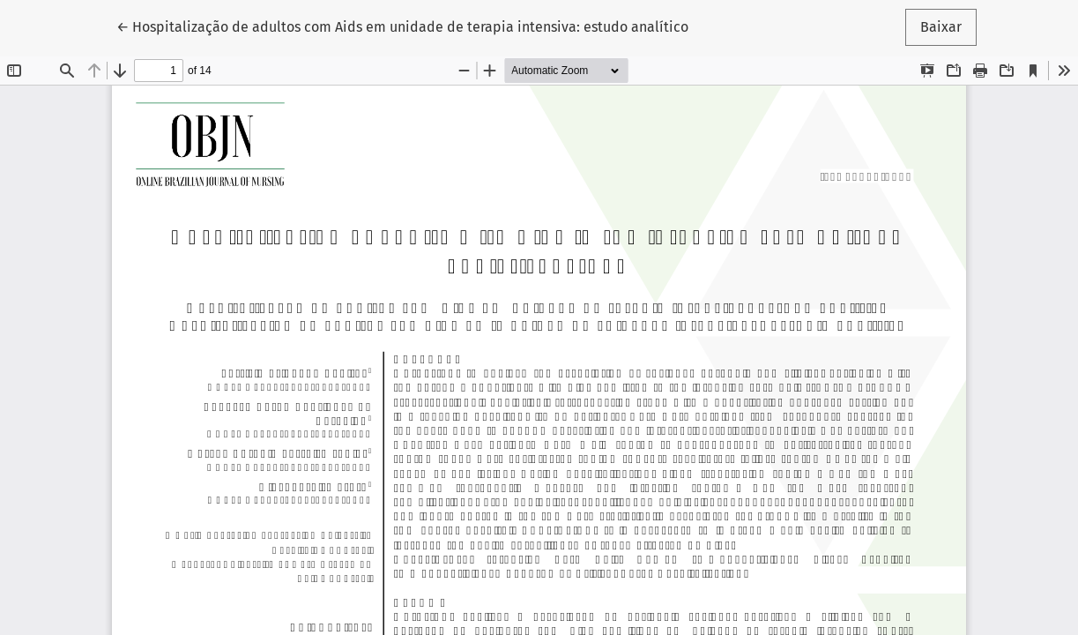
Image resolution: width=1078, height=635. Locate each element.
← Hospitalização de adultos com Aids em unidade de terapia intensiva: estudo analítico (402, 25)
